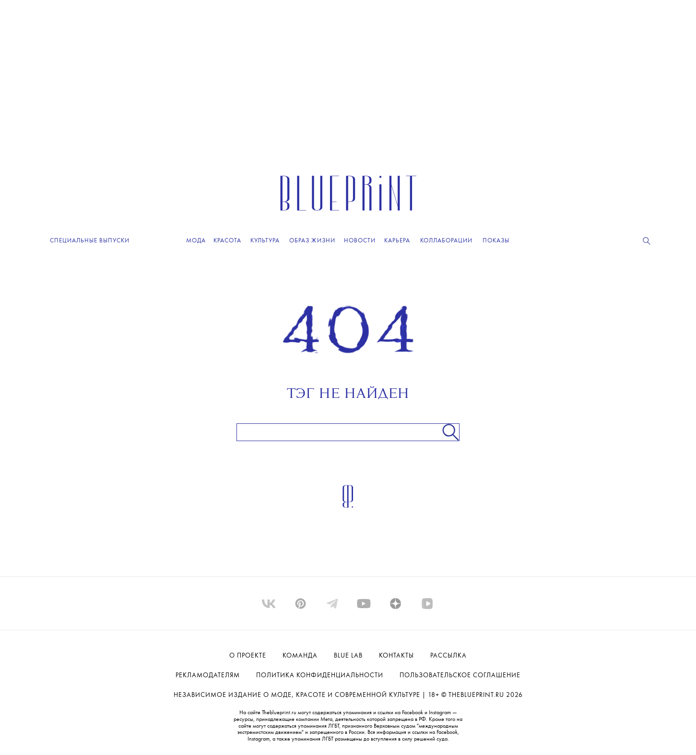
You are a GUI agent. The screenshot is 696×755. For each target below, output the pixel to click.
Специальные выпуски (90, 241)
